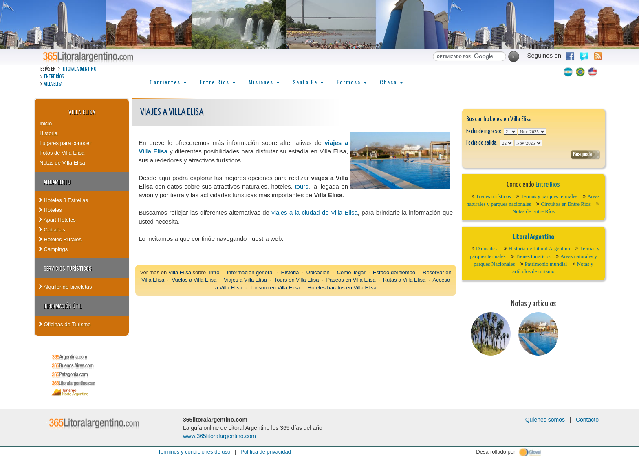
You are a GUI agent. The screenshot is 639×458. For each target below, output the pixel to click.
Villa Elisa (53, 84)
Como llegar (351, 272)
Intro (214, 272)
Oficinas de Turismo (65, 324)
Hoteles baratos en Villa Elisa (342, 288)
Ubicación (318, 272)
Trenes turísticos (493, 196)
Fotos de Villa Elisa (62, 153)
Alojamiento (57, 182)
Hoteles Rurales (60, 239)
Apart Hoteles (57, 220)
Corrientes (168, 82)
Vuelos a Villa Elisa (194, 280)
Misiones (264, 82)
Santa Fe (308, 82)
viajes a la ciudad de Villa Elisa (314, 212)
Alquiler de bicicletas (65, 287)
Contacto (587, 419)
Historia (48, 133)
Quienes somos (545, 419)
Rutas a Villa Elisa (404, 280)
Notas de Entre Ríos (533, 211)
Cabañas (52, 230)
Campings (53, 249)
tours (301, 186)
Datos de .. (487, 248)
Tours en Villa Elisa (296, 280)
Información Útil (63, 306)
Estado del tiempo (394, 272)
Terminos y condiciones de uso (194, 452)
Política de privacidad (265, 452)
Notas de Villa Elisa (62, 163)
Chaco (391, 82)
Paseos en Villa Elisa (350, 280)
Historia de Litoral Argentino (539, 248)
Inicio (46, 123)
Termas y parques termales (549, 196)
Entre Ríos (54, 77)
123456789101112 (532, 131)
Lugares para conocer (65, 143)
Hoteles (50, 210)
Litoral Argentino (79, 69)
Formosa (352, 82)
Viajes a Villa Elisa (245, 280)
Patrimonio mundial (546, 264)
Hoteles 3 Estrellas (63, 200)
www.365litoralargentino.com (219, 436)
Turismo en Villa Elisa (274, 288)
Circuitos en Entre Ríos (566, 204)
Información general (250, 272)
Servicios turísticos (68, 268)
